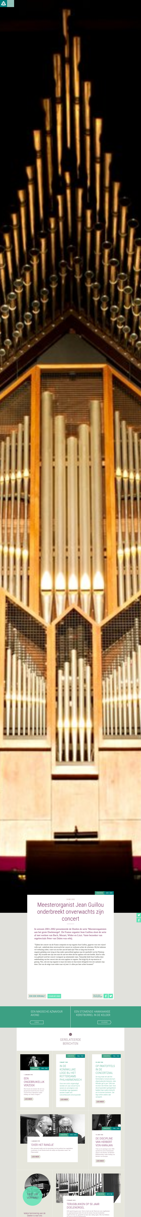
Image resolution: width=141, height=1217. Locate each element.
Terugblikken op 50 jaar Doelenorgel (83, 1205)
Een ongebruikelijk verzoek (34, 1082)
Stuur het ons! (54, 996)
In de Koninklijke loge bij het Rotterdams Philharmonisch (71, 1072)
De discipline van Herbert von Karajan (104, 1142)
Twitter (138, 915)
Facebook (138, 920)
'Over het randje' (42, 1145)
